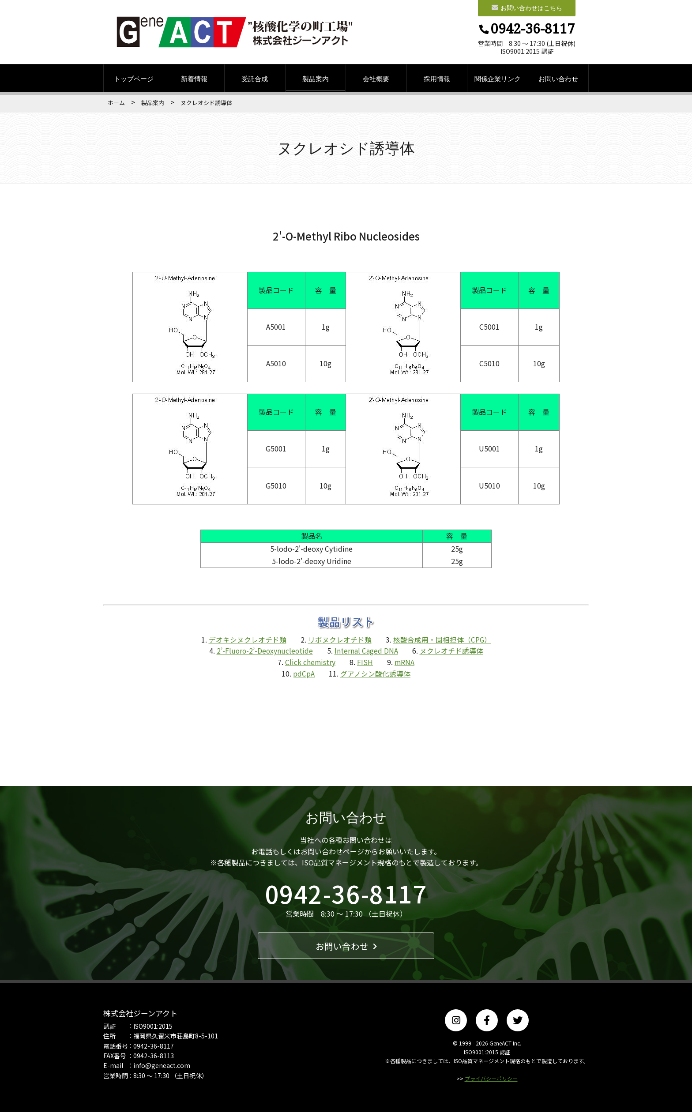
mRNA (405, 663)
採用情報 (437, 79)
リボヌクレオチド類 (339, 640)
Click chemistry (310, 663)
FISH (365, 663)
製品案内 (315, 79)
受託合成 (254, 79)
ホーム (116, 104)
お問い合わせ (558, 79)
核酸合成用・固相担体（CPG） (442, 640)
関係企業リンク (497, 79)
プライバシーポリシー (491, 1079)
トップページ (134, 79)
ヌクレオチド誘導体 (452, 652)
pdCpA (304, 674)
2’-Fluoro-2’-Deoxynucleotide (265, 652)
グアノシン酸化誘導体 (375, 674)
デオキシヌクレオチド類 (247, 640)
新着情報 (194, 79)
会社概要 (376, 79)
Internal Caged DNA (367, 652)
